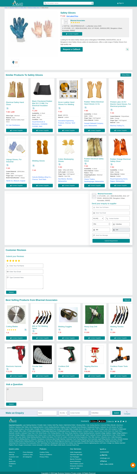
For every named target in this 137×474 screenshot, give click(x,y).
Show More (126, 74)
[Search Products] (44, 2)
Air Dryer (114, 438)
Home (6, 7)
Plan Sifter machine (94, 436)
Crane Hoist (51, 434)
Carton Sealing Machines (52, 426)
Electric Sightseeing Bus (91, 442)
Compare (127, 412)
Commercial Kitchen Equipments (77, 436)
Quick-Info (12, 460)
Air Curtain (64, 436)
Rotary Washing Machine (86, 432)
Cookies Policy (44, 451)
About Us (12, 451)
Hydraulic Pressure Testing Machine (100, 434)
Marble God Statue (47, 436)
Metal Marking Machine (34, 436)
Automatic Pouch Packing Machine (76, 438)
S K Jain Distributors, (13, 124)
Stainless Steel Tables (22, 426)
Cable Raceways (116, 436)
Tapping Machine (91, 365)
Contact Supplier (73, 33)
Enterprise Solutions (76, 465)
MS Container (113, 428)
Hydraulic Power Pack (28, 432)
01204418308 (104, 451)
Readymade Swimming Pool (59, 442)
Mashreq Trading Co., (117, 125)
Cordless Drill (63, 365)
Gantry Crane (42, 434)
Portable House (39, 428)
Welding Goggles (65, 326)
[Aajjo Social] (115, 420)
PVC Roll (57, 436)
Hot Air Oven (107, 430)
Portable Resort (78, 428)
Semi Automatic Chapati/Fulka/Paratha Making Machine (87, 440)
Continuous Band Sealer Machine (55, 438)
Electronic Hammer (14, 365)
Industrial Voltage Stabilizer (103, 432)
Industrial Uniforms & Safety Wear (18, 7)
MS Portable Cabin (89, 428)
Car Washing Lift (40, 440)
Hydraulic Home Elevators (78, 426)
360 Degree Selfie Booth (58, 444)
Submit (11, 291)
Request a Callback (71, 48)
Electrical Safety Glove (34, 7)
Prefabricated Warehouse (48, 430)
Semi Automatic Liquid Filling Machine (99, 438)
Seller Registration (76, 451)
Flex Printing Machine (54, 432)
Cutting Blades (12, 326)
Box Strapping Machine (36, 426)
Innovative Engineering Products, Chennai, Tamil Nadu (66, 122)
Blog (10, 458)
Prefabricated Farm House (52, 428)
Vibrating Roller (80, 424)
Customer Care (14, 456)
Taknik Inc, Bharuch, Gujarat (15, 180)
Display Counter (65, 426)
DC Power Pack (117, 430)
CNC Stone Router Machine (70, 432)
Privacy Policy (44, 456)
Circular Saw (37, 365)
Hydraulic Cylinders (14, 432)
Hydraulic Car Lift (105, 426)
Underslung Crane (32, 434)
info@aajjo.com (105, 457)
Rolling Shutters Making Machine (24, 440)
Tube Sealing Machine (93, 424)
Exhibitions (12, 463)
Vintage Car (110, 442)
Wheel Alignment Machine (62, 440)
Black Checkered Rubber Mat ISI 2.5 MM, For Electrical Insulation (42, 102)
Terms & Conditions (46, 453)
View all (127, 299)
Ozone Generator (37, 444)
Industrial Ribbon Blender (108, 424)
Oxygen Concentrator (25, 444)
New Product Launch (76, 463)
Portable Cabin (41, 424)
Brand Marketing (75, 460)
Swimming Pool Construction (27, 442)
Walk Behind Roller (69, 424)
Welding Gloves (38, 160)
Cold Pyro (46, 444)
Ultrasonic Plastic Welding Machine (19, 438)
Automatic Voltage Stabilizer (17, 434)
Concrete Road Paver (72, 444)
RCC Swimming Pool (43, 442)
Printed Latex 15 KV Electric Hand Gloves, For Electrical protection (120, 103)
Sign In (120, 3)
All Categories (27, 456)
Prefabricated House (63, 430)
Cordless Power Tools (119, 365)
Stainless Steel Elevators (16, 428)
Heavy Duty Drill (90, 326)
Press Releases (28, 451)
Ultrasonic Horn (105, 436)
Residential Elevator (93, 426)
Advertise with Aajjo (76, 453)
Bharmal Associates (77, 19)
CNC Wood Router (41, 432)
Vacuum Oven (98, 430)
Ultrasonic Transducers (37, 438)
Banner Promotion (76, 458)
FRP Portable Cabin (102, 428)
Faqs (10, 465)
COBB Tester (70, 434)
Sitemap (11, 453)
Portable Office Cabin (20, 430)
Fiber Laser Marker (20, 436)
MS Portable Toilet (66, 428)
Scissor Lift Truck (117, 426)
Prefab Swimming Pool (112, 440)
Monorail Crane (60, 434)
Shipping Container (76, 430)
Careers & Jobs (28, 453)
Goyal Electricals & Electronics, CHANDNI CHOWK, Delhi (39, 123)
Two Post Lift (49, 440)
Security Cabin (29, 428)
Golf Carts (103, 442)
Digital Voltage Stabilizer (119, 432)
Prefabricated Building (33, 430)
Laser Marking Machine (30, 424)
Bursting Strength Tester (82, 434)
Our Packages (74, 456)
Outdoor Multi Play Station (55, 424)
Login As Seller (75, 467)
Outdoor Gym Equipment (76, 442)
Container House (88, 430)
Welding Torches (116, 326)
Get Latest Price (72, 15)
